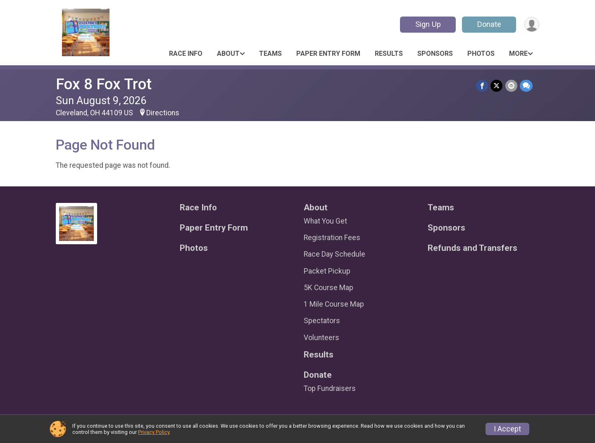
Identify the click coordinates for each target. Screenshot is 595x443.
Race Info (185, 53)
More (518, 53)
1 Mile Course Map (334, 304)
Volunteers (321, 337)
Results (389, 53)
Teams (270, 53)
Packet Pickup (327, 271)
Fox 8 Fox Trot (104, 84)
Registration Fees (332, 237)
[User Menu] (531, 24)
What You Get (325, 221)
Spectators (322, 321)
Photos (481, 53)
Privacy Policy (153, 432)
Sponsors (435, 53)
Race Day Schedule (334, 254)
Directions (162, 113)
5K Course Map (328, 287)
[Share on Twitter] (497, 86)
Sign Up (427, 24)
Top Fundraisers (330, 388)
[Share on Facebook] (482, 86)
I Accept (507, 429)
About (228, 53)
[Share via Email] (511, 86)
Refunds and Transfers (472, 248)
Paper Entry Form (328, 53)
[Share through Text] (526, 86)
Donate (489, 24)
